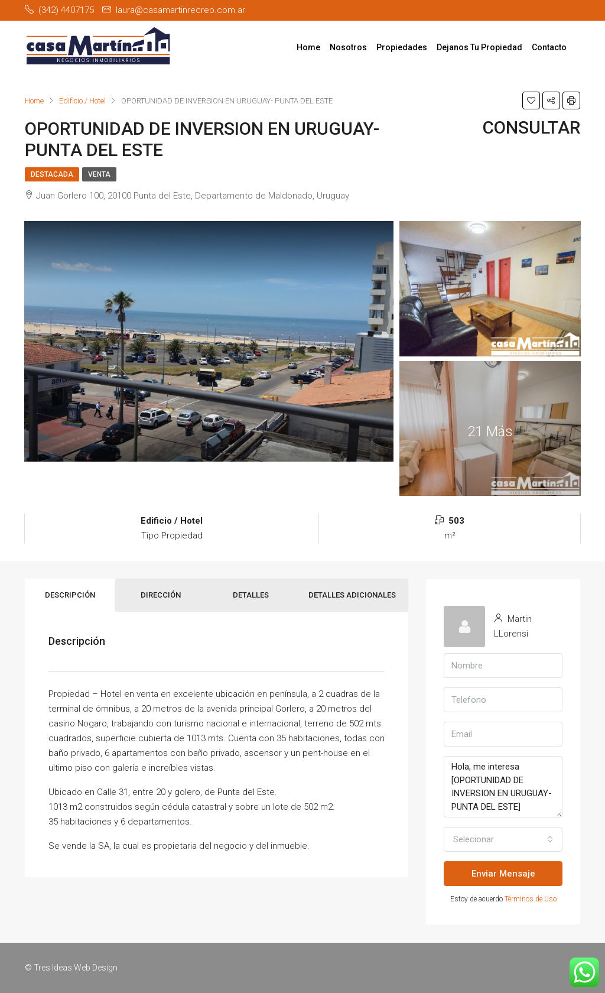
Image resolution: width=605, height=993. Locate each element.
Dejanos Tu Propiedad (479, 47)
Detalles (251, 594)
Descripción (70, 594)
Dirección (161, 594)
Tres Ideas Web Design (76, 967)
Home (308, 47)
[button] (503, 839)
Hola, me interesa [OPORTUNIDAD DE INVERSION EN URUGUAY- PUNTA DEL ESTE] (503, 786)
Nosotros (348, 47)
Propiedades (401, 47)
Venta (99, 174)
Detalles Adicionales (352, 594)
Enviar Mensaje (503, 873)
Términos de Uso (531, 899)
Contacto (549, 47)
